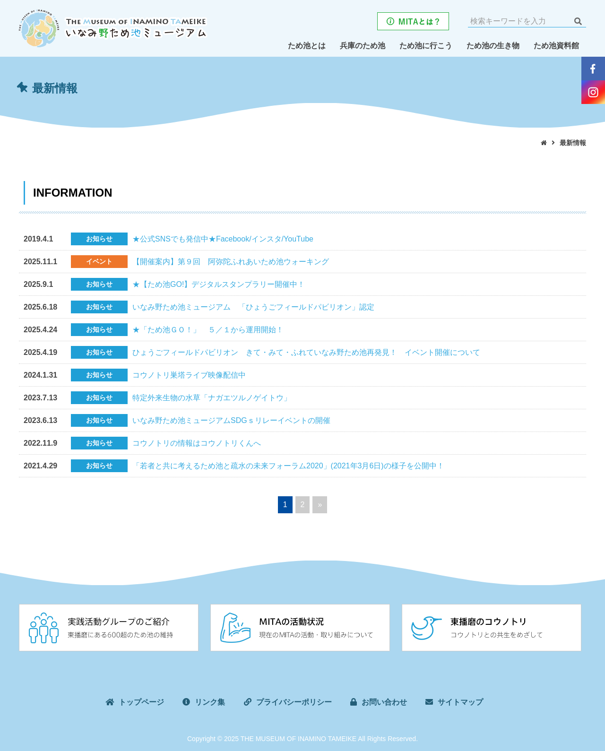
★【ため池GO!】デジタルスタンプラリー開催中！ (218, 284)
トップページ (141, 702)
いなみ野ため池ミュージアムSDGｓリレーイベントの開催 (231, 420)
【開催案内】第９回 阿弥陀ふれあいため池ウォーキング (230, 262)
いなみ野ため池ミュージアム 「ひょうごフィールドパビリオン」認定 (253, 307)
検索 (578, 21)
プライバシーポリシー (294, 702)
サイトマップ (460, 702)
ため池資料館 (556, 46)
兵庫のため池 (362, 46)
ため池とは (307, 46)
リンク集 (210, 702)
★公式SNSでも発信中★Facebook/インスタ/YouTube (222, 239)
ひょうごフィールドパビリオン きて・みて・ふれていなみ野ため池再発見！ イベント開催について (306, 352)
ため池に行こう (425, 46)
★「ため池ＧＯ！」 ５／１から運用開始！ (208, 330)
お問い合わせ (384, 702)
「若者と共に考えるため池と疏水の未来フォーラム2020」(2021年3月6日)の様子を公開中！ (288, 466)
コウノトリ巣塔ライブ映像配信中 (189, 375)
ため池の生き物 (493, 46)
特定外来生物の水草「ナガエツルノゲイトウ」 (211, 398)
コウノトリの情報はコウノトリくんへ (196, 443)
